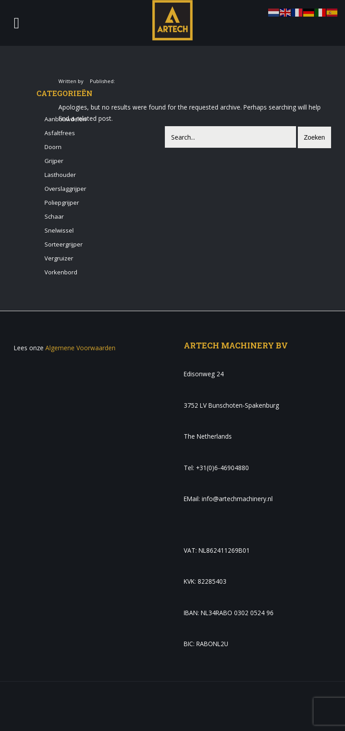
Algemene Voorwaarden (80, 347)
